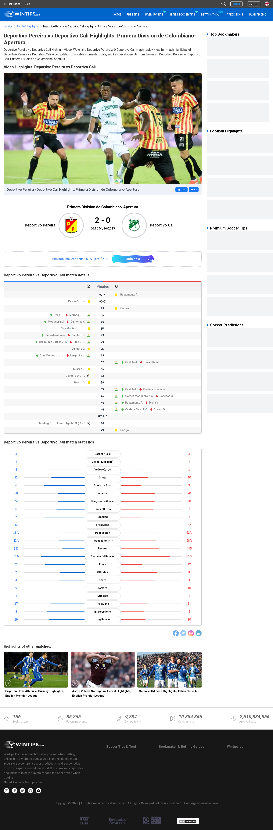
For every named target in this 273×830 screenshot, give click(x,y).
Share (194, 189)
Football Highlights (226, 131)
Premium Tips (154, 14)
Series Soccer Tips (182, 14)
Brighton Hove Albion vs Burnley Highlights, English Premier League (34, 693)
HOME (117, 14)
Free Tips (133, 14)
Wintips (8, 26)
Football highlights (28, 26)
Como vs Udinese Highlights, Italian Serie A (168, 691)
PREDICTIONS (235, 14)
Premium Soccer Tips (228, 228)
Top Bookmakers (225, 34)
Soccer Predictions (227, 325)
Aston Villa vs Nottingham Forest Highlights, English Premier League (101, 693)
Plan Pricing (257, 14)
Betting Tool (211, 13)
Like (181, 189)
